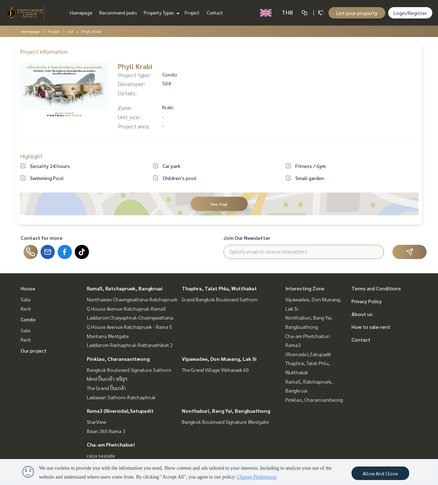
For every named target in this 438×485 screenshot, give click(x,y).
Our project (34, 350)
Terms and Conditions (376, 288)
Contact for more (41, 237)
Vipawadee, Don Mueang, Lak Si (219, 358)
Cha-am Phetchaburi (111, 444)
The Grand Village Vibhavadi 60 (215, 370)
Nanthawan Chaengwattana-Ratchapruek (132, 299)
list (70, 31)
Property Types (161, 13)
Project (192, 13)
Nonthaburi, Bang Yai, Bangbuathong (226, 410)
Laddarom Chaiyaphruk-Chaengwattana (130, 317)
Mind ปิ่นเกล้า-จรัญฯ (107, 378)
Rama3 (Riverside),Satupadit (120, 410)
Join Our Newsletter (246, 237)
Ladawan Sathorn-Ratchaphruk (121, 397)
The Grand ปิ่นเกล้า (106, 388)
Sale (26, 299)
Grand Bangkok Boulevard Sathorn (220, 299)
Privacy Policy (367, 301)
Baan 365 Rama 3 (106, 431)
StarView (96, 421)
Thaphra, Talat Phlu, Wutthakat (219, 288)
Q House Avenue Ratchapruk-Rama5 (126, 308)
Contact (215, 13)
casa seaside (101, 455)
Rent (26, 308)
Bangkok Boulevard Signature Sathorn (129, 370)
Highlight (31, 156)
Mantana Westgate (108, 336)
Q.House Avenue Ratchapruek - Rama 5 (129, 326)
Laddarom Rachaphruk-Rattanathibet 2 (130, 345)
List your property (357, 13)
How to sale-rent (371, 326)
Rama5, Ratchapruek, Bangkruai (125, 288)
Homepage (81, 13)
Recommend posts (118, 13)
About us (362, 314)
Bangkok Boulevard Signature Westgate (225, 421)
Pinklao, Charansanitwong (118, 358)
